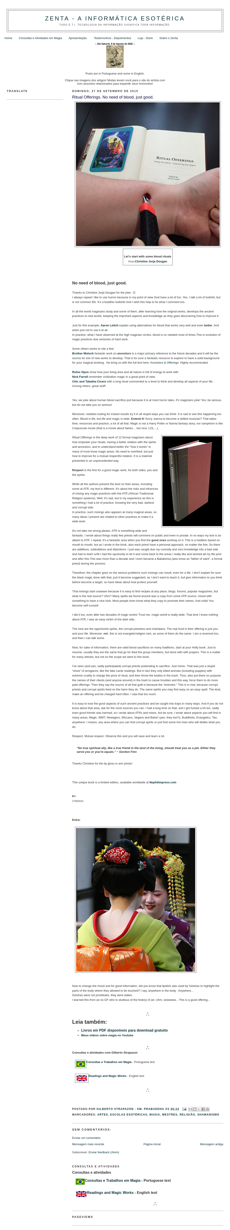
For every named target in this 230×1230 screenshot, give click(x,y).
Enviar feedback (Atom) (103, 1152)
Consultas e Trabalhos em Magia (109, 1062)
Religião (187, 1114)
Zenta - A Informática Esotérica (115, 18)
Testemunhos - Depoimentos (112, 38)
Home (8, 38)
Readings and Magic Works (107, 1076)
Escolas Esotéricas (128, 1114)
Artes (102, 1114)
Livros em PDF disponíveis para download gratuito (124, 1030)
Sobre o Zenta (168, 38)
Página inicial (152, 1144)
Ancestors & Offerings (164, 362)
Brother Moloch (83, 353)
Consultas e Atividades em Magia (40, 38)
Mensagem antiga (211, 1144)
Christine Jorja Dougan (151, 261)
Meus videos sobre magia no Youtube (107, 1035)
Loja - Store (145, 38)
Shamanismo (208, 1114)
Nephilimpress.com (162, 782)
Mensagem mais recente (88, 1144)
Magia (154, 1114)
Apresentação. (78, 38)
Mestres (169, 1114)
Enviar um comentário (86, 1138)
